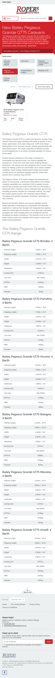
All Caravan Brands (18, 604)
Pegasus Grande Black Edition (43, 63)
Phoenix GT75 (43, 70)
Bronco (11, 667)
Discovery (24, 61)
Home (4, 604)
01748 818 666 (9, 624)
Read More (32, 46)
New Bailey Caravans (11, 51)
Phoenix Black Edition (26, 71)
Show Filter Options (44, 87)
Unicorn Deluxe (7, 79)
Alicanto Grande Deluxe (7, 63)
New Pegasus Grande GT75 (30, 51)
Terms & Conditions (9, 607)
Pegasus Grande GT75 (9, 71)
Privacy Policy (34, 604)
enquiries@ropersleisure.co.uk (15, 626)
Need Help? (6, 2)
